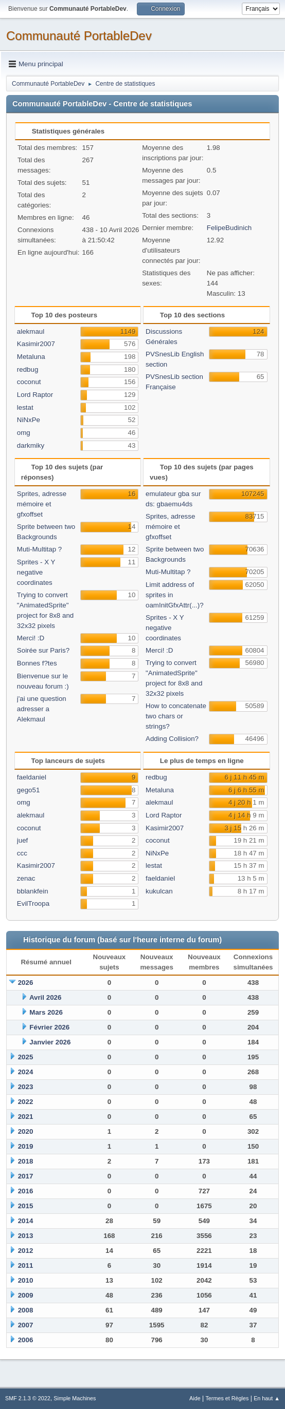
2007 (25, 1325)
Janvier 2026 (49, 1042)
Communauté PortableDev (79, 36)
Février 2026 (49, 1027)
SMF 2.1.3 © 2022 (27, 1398)
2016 (25, 1191)
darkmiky (30, 445)
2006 (25, 1340)
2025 (25, 1057)
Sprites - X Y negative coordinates (36, 572)
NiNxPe (28, 420)
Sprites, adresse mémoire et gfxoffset (41, 504)
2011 (25, 1265)
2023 (25, 1087)
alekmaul (30, 331)
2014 (25, 1221)
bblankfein (32, 891)
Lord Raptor (35, 394)
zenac (26, 878)
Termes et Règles (226, 1398)
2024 (25, 1072)
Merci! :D (30, 638)
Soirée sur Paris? (43, 650)
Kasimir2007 (36, 344)
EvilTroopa (33, 903)
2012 (25, 1250)
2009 (25, 1295)
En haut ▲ (267, 1398)
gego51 (28, 790)
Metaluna (31, 356)
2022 (25, 1102)
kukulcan (159, 891)
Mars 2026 (45, 1012)
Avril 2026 (45, 997)
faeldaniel (31, 777)
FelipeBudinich (229, 228)
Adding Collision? (172, 738)
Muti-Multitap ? (39, 549)
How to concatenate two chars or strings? (176, 716)
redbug (28, 369)
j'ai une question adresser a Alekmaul (41, 709)
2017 (25, 1176)
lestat (25, 407)
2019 (25, 1146)
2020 (25, 1131)
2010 (25, 1280)
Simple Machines (75, 1398)
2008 (25, 1310)
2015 (25, 1206)
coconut (29, 382)
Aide (195, 1398)
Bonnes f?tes (37, 663)
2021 (25, 1116)
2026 (25, 982)
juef (22, 840)
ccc (22, 853)
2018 (25, 1161)
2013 (25, 1236)
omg (23, 432)
